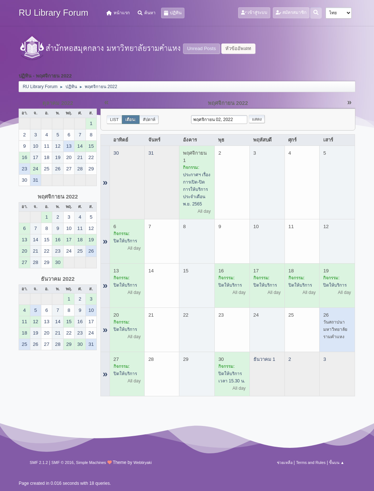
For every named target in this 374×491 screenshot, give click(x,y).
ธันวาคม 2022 (58, 279)
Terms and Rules (310, 462)
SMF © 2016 (62, 462)
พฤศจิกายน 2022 (58, 197)
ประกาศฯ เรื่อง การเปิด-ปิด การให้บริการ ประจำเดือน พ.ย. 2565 (196, 189)
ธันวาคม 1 (264, 359)
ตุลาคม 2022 (57, 103)
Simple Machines (91, 462)
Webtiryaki (142, 462)
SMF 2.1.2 (39, 462)
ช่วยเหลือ (285, 462)
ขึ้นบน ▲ (336, 462)
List (114, 119)
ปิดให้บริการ (125, 240)
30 (116, 153)
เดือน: (130, 119)
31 (151, 153)
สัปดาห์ (149, 119)
